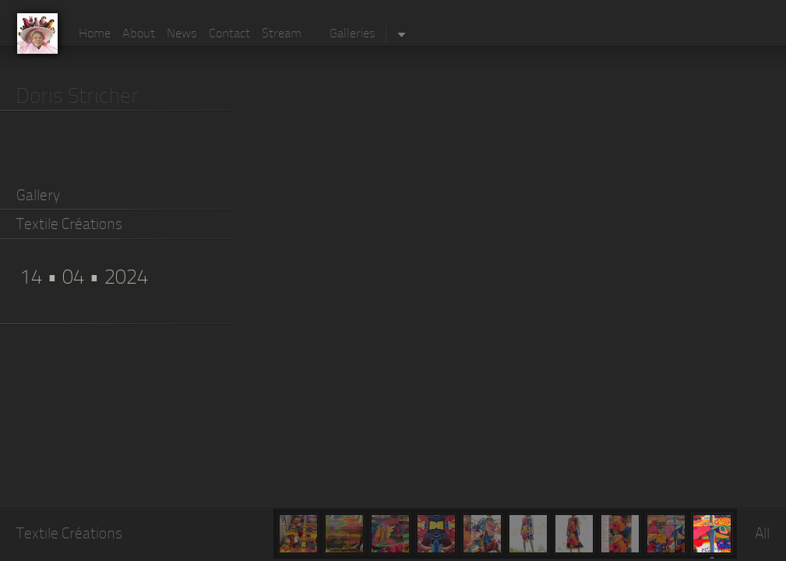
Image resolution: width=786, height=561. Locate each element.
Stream (281, 34)
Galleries (352, 34)
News (182, 34)
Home (95, 34)
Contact (229, 34)
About (138, 34)
